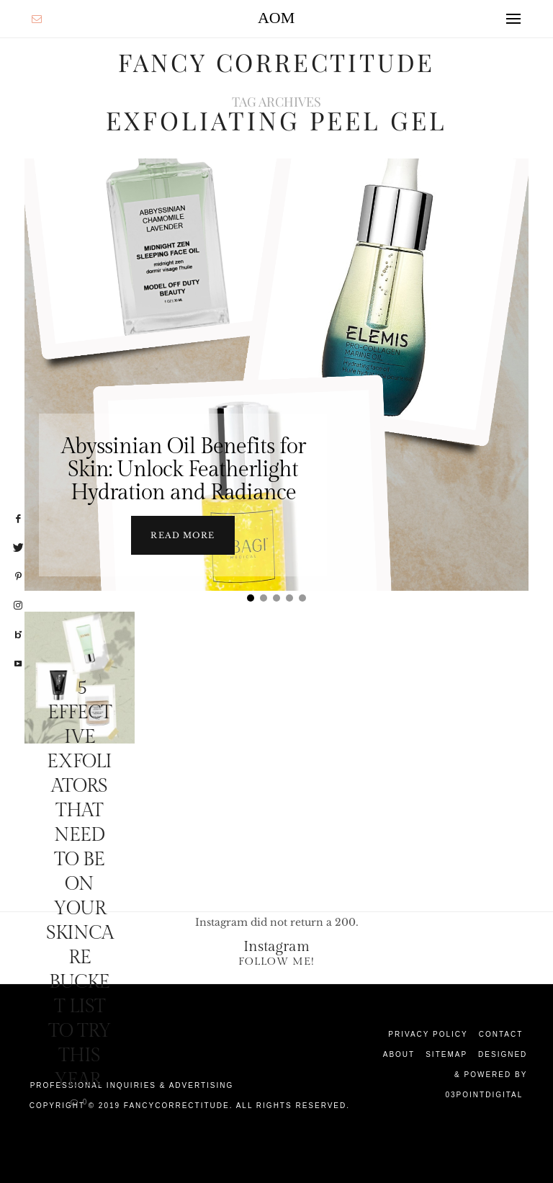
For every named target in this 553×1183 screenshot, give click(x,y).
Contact (501, 1033)
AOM (276, 18)
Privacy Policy (427, 1033)
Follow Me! (276, 961)
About (399, 1054)
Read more (182, 535)
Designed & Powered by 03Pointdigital (486, 1074)
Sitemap (446, 1054)
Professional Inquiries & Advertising (132, 1085)
